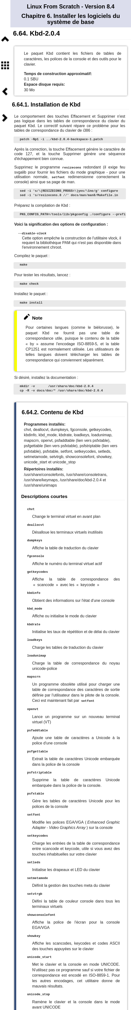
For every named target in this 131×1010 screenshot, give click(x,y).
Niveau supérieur (5, 39)
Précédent (5, 92)
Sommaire (5, 65)
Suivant (5, 118)
